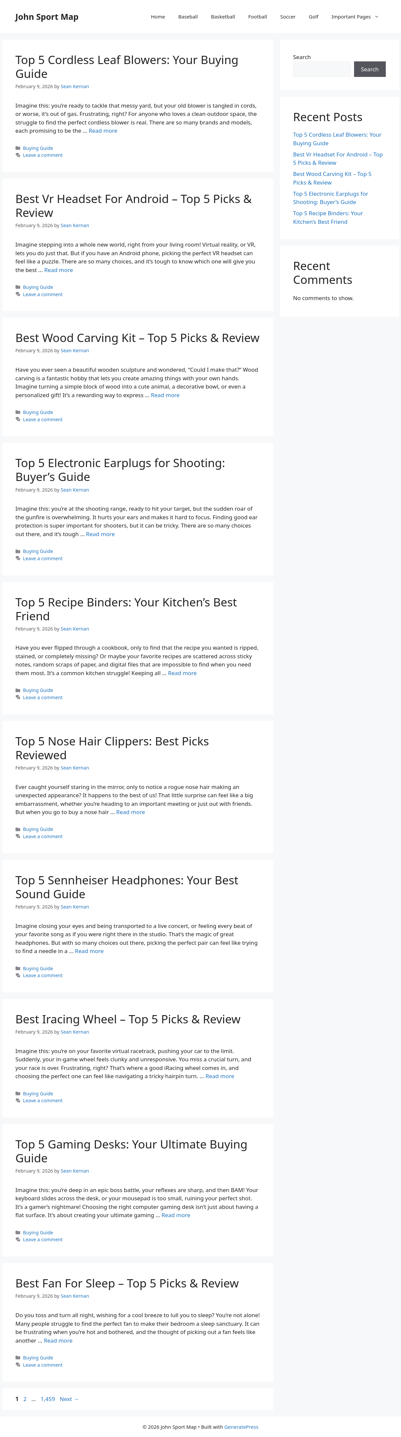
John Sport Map (47, 16)
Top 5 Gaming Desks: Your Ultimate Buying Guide (132, 1151)
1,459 (47, 1399)
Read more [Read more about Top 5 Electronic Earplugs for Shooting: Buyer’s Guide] (100, 534)
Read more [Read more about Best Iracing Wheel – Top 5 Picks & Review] (220, 1076)
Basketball (223, 16)
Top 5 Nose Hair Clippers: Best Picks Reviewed (112, 748)
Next (69, 1399)
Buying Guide (38, 148)
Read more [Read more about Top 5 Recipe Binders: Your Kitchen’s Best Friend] (182, 673)
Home (158, 16)
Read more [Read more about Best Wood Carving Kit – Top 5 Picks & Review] (165, 395)
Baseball (188, 16)
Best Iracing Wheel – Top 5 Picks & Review (128, 1019)
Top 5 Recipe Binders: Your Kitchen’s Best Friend (126, 609)
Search (302, 57)
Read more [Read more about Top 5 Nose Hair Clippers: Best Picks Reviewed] (130, 812)
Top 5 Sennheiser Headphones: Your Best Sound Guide (127, 887)
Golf (313, 16)
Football (257, 16)
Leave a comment (43, 155)
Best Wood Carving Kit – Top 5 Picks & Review (138, 337)
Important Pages (358, 16)
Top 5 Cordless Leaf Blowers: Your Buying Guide (127, 66)
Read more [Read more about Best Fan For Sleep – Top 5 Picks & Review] (58, 1340)
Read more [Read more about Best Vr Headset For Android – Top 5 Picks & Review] (58, 270)
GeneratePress (241, 1426)
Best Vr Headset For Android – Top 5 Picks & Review (134, 205)
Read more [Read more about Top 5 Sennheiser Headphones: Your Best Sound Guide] (89, 951)
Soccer (288, 16)
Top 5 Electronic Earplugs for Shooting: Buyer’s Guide (120, 469)
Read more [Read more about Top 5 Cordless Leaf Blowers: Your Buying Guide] (103, 130)
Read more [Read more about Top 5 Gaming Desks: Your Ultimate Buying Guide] (176, 1215)
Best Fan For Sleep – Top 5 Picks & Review (127, 1283)
